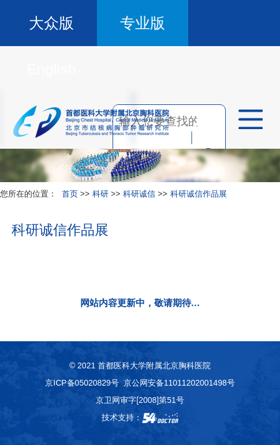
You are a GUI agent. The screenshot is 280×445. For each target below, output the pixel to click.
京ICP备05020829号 (82, 382)
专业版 (142, 23)
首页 (70, 193)
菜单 (246, 121)
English (51, 69)
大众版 (51, 23)
